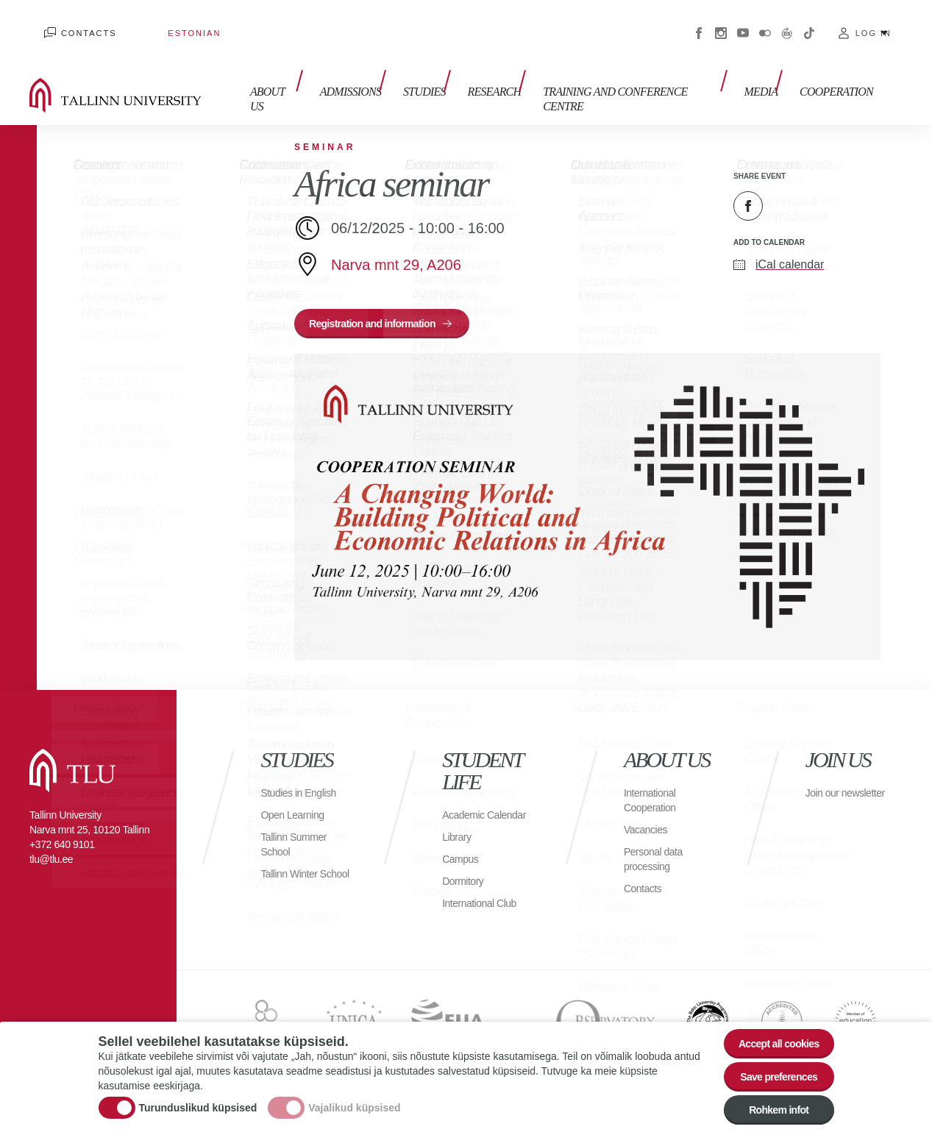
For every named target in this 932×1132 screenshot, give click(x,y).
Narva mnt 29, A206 (396, 243)
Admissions (379, 79)
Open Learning (296, 800)
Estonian (150, 22)
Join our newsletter (830, 785)
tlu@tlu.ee (51, 844)
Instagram (721, 22)
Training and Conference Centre (642, 79)
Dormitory (466, 881)
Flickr (765, 22)
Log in (873, 22)
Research (508, 79)
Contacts (74, 22)
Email (821, 184)
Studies (445, 79)
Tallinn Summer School (298, 829)
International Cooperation (654, 785)
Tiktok (809, 22)
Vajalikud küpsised (354, 1102)
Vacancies (649, 814)
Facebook (698, 22)
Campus (463, 858)
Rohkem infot (770, 1112)
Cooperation (836, 79)
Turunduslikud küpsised (198, 1102)
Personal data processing (657, 844)
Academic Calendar (466, 807)
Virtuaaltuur (787, 22)
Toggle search (910, 73)
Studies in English (303, 778)
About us (308, 79)
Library (458, 836)
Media (768, 79)
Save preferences (769, 1071)
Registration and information (385, 305)
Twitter (785, 184)
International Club (484, 903)
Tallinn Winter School (293, 866)
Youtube (743, 22)
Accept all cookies (769, 1031)
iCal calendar (789, 242)
